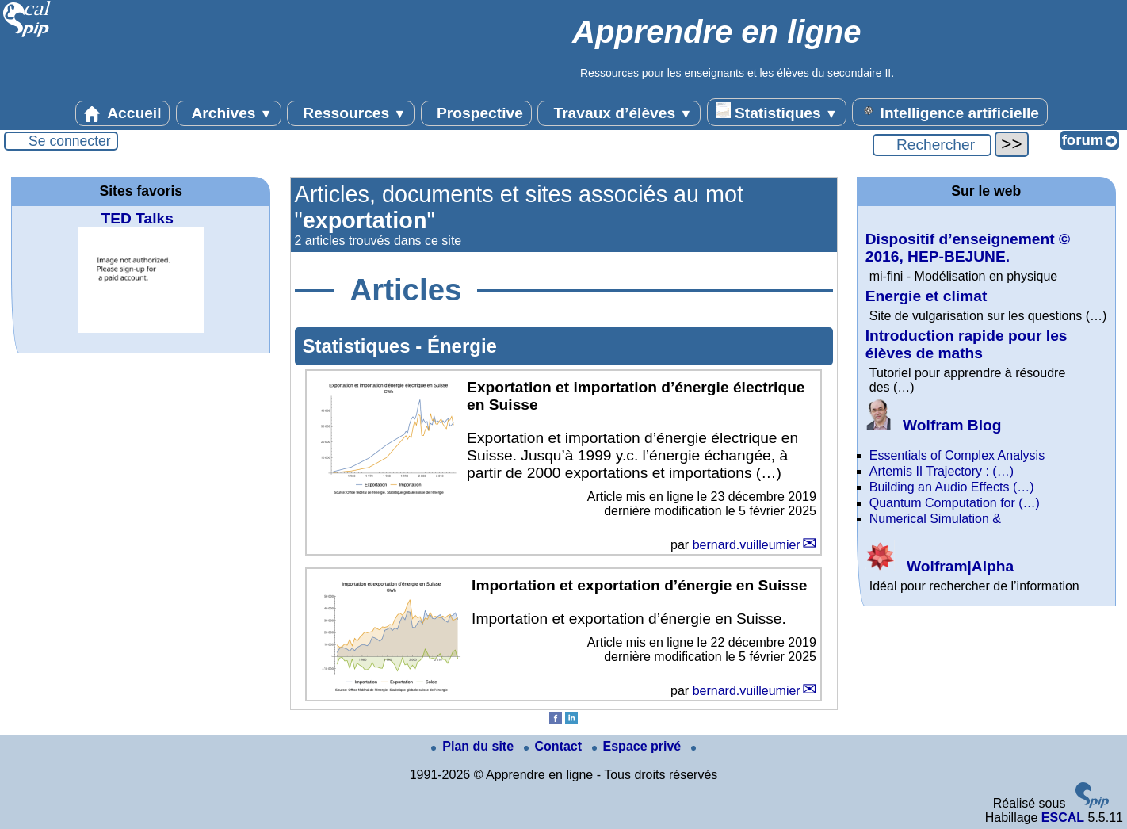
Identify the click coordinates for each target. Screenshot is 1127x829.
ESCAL (1062, 817)
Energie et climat (926, 296)
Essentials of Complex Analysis (957, 455)
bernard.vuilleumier (746, 545)
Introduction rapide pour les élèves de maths (966, 344)
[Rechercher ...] (932, 145)
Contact (555, 746)
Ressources (351, 113)
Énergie (462, 346)
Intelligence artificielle (950, 111)
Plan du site (474, 746)
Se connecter (70, 141)
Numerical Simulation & (935, 518)
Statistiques (777, 111)
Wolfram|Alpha (939, 566)
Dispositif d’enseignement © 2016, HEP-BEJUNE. (967, 248)
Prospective (476, 113)
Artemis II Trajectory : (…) (941, 471)
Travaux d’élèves (619, 113)
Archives (229, 113)
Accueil (123, 113)
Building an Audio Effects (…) (951, 487)
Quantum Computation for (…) (954, 503)
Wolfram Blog (933, 425)
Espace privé (638, 746)
